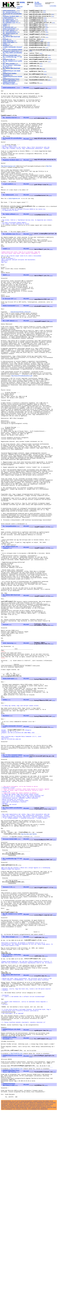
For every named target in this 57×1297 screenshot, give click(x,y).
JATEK (11, 1290)
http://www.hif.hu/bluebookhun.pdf (21, 427)
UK (14, 1295)
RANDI (22, 1293)
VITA (29, 1295)
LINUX (51, 1290)
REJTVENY (28, 1293)
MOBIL (22, 2)
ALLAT (14, 1287)
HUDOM (52, 1288)
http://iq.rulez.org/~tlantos (29, 974)
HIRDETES (32, 1288)
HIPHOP (26, 1288)
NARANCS (32, 1292)
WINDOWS (44, 1295)
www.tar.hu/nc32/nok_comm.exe (21, 350)
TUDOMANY (9, 1295)
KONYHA (19, 1290)
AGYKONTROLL (6, 1287)
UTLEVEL (24, 1295)
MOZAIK (26, 1292)
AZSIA (23, 1287)
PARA (17, 1293)
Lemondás (53, 6)
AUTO (18, 1287)
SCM (33, 1293)
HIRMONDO (40, 1288)
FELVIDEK (46, 1287)
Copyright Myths (20, 7)
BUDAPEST (29, 1287)
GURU (16, 1288)
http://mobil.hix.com (17, 1232)
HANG (21, 1288)
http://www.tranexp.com (8, 180)
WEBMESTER (35, 1295)
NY (45, 1292)
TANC (54, 1293)
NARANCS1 (40, 1292)
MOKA (21, 1292)
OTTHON (4, 1293)
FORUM (11, 1288)
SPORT (38, 1293)
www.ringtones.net (14, 217)
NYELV (49, 1292)
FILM (51, 1287)
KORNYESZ (32, 1290)
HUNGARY (4, 1290)
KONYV (25, 1290)
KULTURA (45, 1290)
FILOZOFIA (4, 1288)
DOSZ (40, 1287)
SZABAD (43, 1293)
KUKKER (39, 1290)
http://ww (49, 180)
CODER (35, 1287)
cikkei (44, 10)
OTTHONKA (11, 1293)
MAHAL (11, 1292)
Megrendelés (39, 6)
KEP (14, 1290)
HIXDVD (47, 1288)
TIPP (2, 1295)
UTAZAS (18, 1295)
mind (18, 10)
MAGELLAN (5, 1292)
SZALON (49, 1293)
